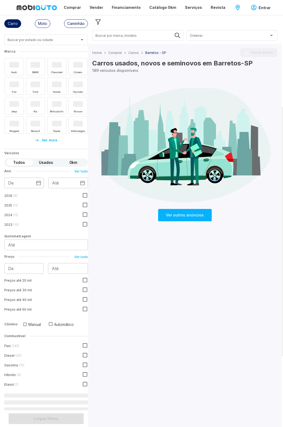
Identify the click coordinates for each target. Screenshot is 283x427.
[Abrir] (82, 39)
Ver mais (46, 140)
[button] (12, 23)
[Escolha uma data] (38, 183)
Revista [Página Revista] (218, 7)
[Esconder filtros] (98, 22)
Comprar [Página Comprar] (72, 7)
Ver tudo (81, 171)
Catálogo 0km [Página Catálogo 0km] (162, 7)
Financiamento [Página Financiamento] (126, 7)
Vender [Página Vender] (96, 7)
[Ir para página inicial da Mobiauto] (36, 7)
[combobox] (39, 41)
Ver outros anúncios (185, 215)
